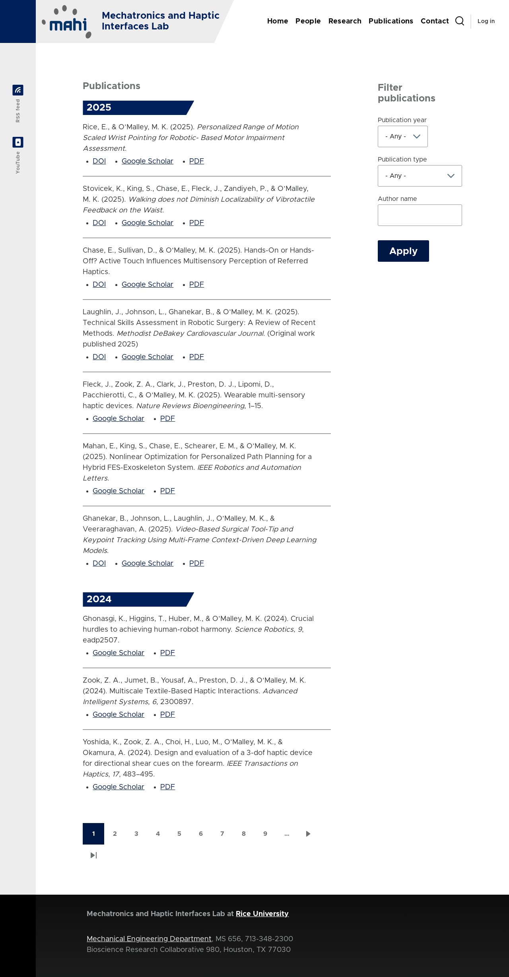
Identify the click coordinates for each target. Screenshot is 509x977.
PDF (196, 161)
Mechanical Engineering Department (149, 939)
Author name (397, 199)
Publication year (402, 120)
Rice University (262, 914)
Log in (486, 21)
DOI (99, 161)
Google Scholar (147, 161)
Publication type (402, 159)
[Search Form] (459, 21)
